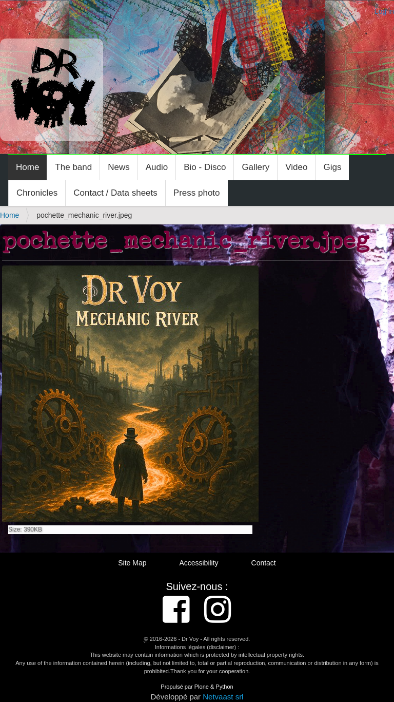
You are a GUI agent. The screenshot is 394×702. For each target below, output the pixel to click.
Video (296, 167)
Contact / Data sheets (115, 193)
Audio (157, 167)
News (119, 167)
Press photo (196, 193)
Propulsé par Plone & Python (197, 687)
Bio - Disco (205, 167)
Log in (384, 11)
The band (73, 167)
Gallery (255, 167)
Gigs (332, 167)
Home (27, 167)
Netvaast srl (223, 696)
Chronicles (36, 193)
